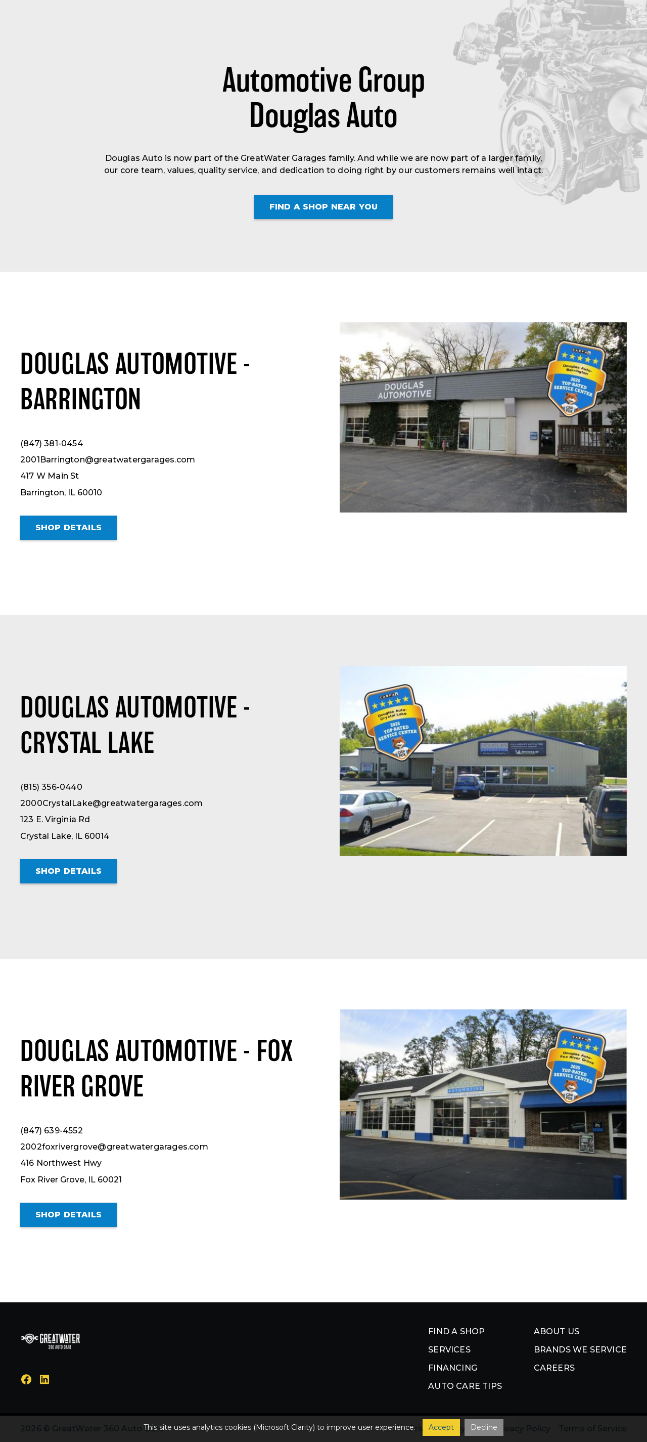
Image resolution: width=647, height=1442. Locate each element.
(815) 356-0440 (51, 787)
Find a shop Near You (323, 206)
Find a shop (456, 1331)
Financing (452, 1368)
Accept (441, 1427)
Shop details (68, 527)
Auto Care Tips (465, 1386)
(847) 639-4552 (51, 1130)
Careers (554, 1368)
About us (557, 1331)
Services (449, 1349)
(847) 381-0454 (51, 443)
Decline (484, 1427)
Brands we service (580, 1349)
